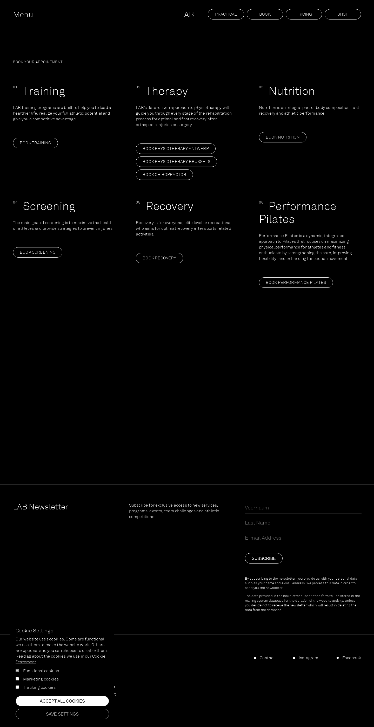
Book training (35, 143)
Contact (267, 658)
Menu (23, 15)
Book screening (38, 253)
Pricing (304, 14)
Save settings (62, 714)
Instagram (308, 658)
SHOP (343, 14)
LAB (187, 15)
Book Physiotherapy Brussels (176, 162)
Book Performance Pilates (296, 283)
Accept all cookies (62, 701)
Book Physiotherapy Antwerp (176, 149)
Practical (226, 14)
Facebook (351, 658)
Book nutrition (283, 137)
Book (265, 14)
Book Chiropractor (164, 175)
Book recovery (159, 258)
